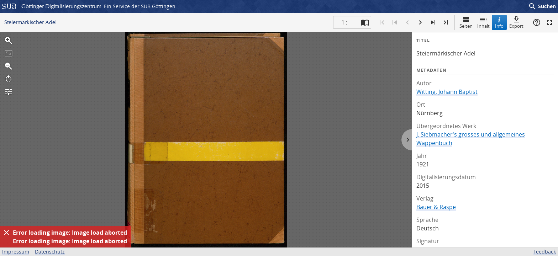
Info (499, 22)
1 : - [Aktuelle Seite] (346, 22)
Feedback (544, 251)
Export (516, 22)
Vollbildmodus (549, 22)
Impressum (15, 251)
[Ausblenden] (6, 232)
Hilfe (536, 22)
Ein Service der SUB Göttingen (139, 6)
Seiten (466, 22)
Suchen (542, 6)
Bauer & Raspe (436, 207)
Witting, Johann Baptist (447, 92)
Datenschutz (50, 251)
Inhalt (483, 22)
